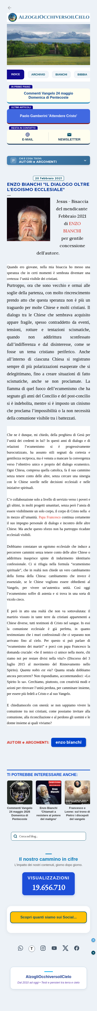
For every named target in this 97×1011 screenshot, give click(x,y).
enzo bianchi (69, 742)
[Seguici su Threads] (31, 949)
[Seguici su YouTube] (54, 948)
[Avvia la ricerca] (15, 836)
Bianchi (63, 74)
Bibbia (84, 74)
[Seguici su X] (65, 948)
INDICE (15, 74)
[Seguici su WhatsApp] (20, 948)
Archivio (40, 74)
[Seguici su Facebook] (76, 948)
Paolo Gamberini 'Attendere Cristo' (48, 116)
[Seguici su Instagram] (43, 948)
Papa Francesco (49, 517)
